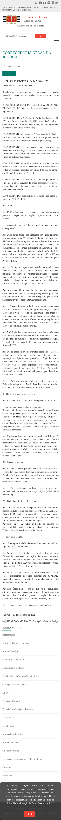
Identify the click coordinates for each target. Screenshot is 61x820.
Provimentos (8, 775)
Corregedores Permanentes (14, 684)
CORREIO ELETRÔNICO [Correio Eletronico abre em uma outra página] (29, 7)
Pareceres (6, 767)
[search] (18, 36)
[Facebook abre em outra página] (40, 3)
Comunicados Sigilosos (13, 668)
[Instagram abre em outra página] (53, 3)
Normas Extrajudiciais (12, 734)
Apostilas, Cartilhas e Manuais (16, 643)
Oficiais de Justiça (10, 751)
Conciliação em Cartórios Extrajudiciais (20, 676)
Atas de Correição (10, 651)
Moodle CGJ (8, 726)
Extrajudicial (8, 717)
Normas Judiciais (10, 742)
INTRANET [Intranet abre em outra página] (9, 7)
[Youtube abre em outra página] (45, 3)
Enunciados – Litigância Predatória (18, 709)
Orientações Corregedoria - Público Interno (22, 759)
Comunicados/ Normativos (14, 659)
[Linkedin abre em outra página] (57, 3)
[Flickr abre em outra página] (49, 3)
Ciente (30, 814)
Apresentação (8, 635)
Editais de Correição (11, 701)
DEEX (5, 693)
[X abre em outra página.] (36, 3)
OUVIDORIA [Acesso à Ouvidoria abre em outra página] (24, 10)
